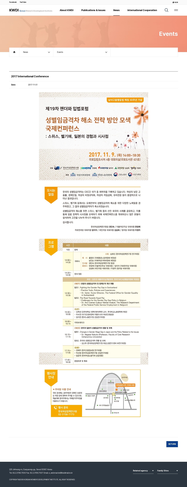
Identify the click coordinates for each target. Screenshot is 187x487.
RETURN (172, 444)
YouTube (23, 2)
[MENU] (176, 10)
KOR (175, 2)
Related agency (143, 470)
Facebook (13, 2)
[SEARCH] (166, 10)
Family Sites (167, 470)
